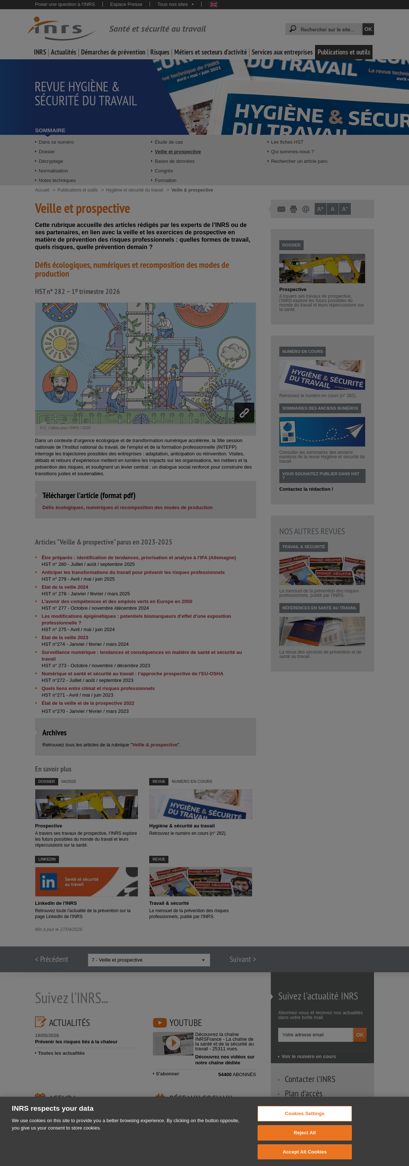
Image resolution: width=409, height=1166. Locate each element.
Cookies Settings (305, 1120)
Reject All (305, 1139)
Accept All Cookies (305, 1158)
